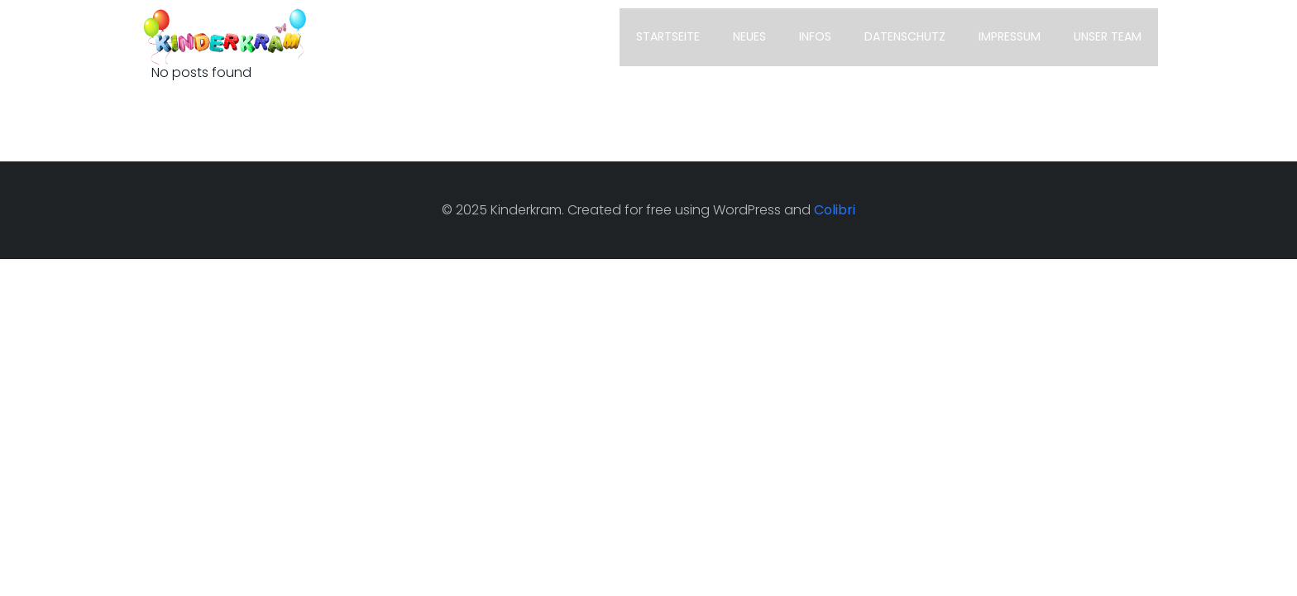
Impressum (1010, 36)
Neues (749, 36)
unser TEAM (1107, 36)
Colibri (834, 209)
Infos (815, 36)
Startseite (668, 36)
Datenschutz (904, 36)
